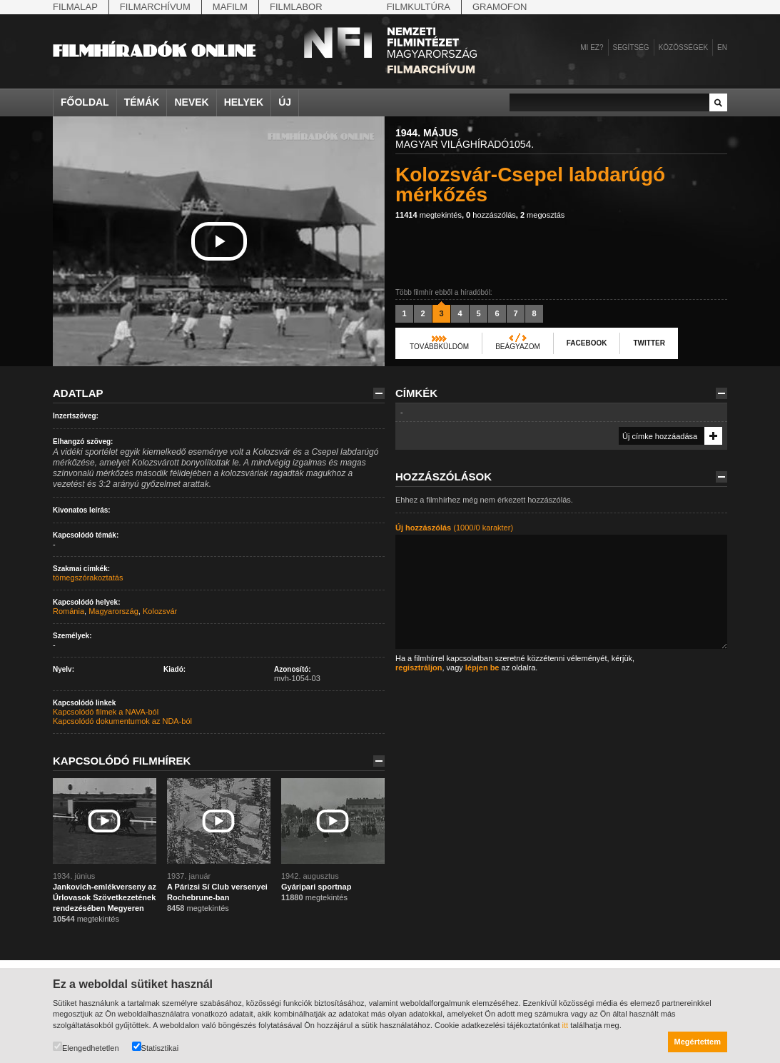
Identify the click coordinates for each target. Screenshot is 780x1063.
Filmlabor (296, 6)
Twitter (648, 343)
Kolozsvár (160, 611)
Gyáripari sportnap (316, 886)
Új (284, 102)
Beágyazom (517, 347)
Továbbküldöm (439, 347)
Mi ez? (591, 47)
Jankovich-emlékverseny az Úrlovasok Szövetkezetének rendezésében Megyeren (104, 897)
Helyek (244, 102)
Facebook (587, 343)
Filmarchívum (155, 6)
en (722, 47)
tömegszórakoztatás (88, 577)
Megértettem (697, 1041)
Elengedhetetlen (86, 1047)
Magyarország (113, 611)
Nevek (191, 102)
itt (565, 1025)
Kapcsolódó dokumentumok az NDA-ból (122, 721)
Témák (142, 102)
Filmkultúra (418, 6)
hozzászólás (491, 215)
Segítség (631, 47)
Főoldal (85, 102)
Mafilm (230, 6)
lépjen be (482, 667)
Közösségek (683, 47)
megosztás (542, 215)
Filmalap (75, 6)
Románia (68, 611)
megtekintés (428, 215)
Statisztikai (155, 1047)
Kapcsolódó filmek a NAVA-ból (105, 711)
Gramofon (499, 6)
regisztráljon (418, 667)
